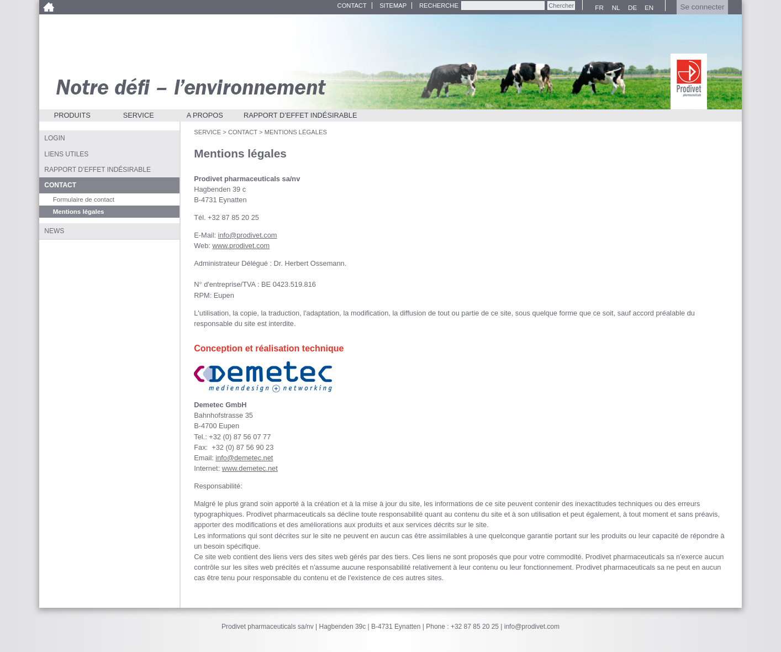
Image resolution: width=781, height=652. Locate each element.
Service (138, 115)
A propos (205, 115)
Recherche (438, 5)
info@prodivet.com (247, 235)
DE (631, 7)
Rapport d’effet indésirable (300, 115)
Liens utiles (66, 154)
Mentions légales (296, 132)
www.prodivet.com (241, 245)
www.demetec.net (250, 468)
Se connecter (702, 7)
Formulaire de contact (83, 199)
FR (597, 7)
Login (54, 138)
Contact (352, 5)
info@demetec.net (244, 458)
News (54, 231)
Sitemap (393, 5)
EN (647, 7)
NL (614, 7)
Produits (72, 115)
